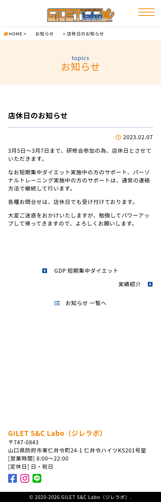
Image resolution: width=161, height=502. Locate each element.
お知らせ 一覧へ (80, 303)
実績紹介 (135, 284)
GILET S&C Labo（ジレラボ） (57, 433)
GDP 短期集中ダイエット (80, 270)
